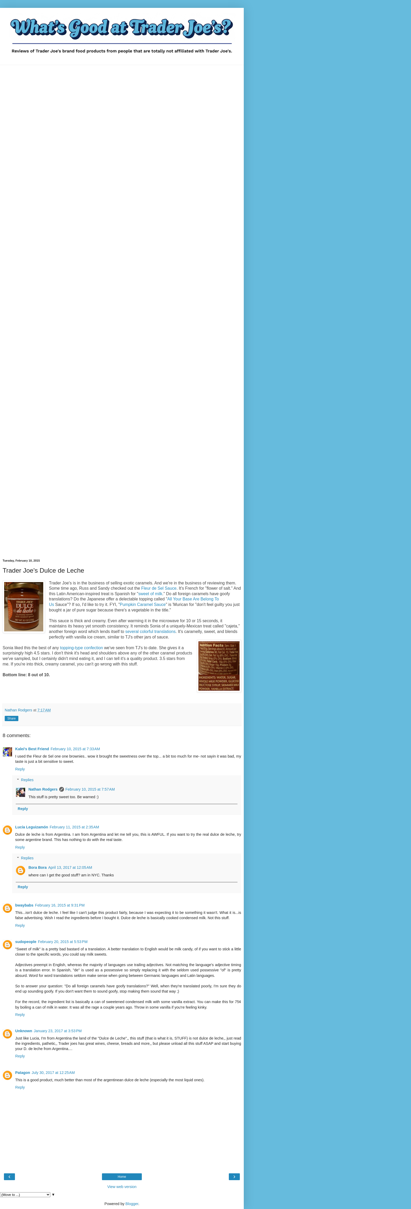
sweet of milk (150, 594)
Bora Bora (37, 867)
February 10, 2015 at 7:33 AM (75, 749)
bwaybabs (24, 905)
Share (11, 718)
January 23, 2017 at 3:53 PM (58, 1031)
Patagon (22, 1072)
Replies (27, 780)
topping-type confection (81, 648)
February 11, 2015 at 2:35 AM (74, 827)
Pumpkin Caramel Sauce (143, 604)
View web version (122, 1187)
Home (122, 1177)
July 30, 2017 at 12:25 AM (53, 1072)
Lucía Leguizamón (31, 827)
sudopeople (25, 942)
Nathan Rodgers (42, 789)
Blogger (132, 1204)
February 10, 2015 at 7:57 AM (90, 789)
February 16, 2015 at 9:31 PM (60, 905)
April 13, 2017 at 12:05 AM (70, 867)
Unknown (23, 1031)
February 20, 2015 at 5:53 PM (63, 942)
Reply (20, 769)
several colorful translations (150, 631)
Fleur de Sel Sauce (159, 588)
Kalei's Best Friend (32, 749)
